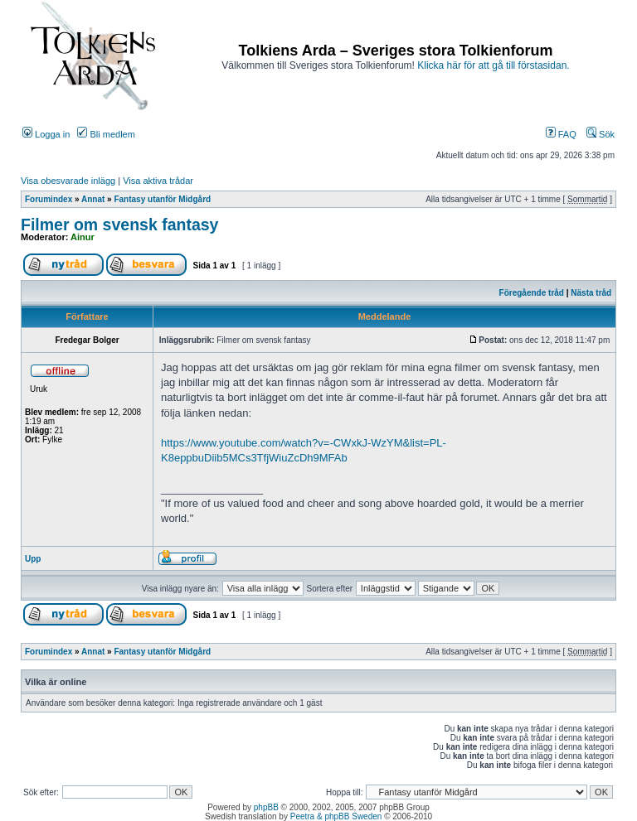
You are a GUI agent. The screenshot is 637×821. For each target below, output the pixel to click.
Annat (93, 199)
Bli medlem (105, 134)
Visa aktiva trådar (158, 181)
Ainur (83, 237)
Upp (33, 558)
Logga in (46, 134)
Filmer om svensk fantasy (119, 224)
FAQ (561, 134)
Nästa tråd (591, 292)
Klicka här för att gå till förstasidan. (493, 65)
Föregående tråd (531, 292)
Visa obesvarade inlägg (68, 181)
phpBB (266, 807)
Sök (600, 134)
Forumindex (48, 199)
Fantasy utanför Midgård (162, 199)
